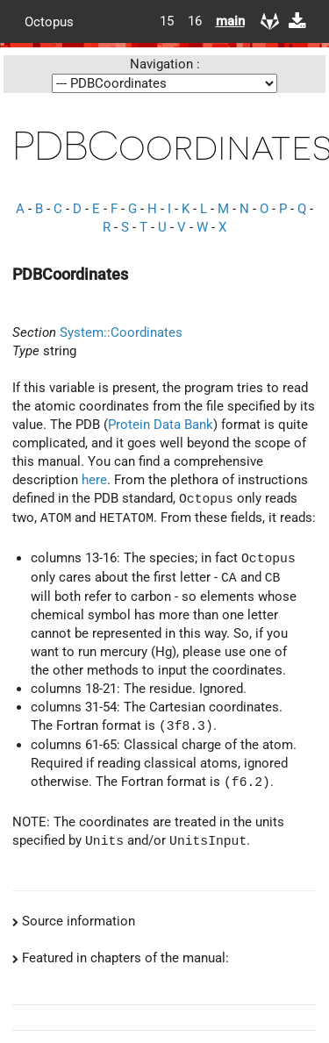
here (94, 480)
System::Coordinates (121, 332)
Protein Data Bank (160, 424)
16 (195, 21)
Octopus (49, 21)
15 (167, 21)
